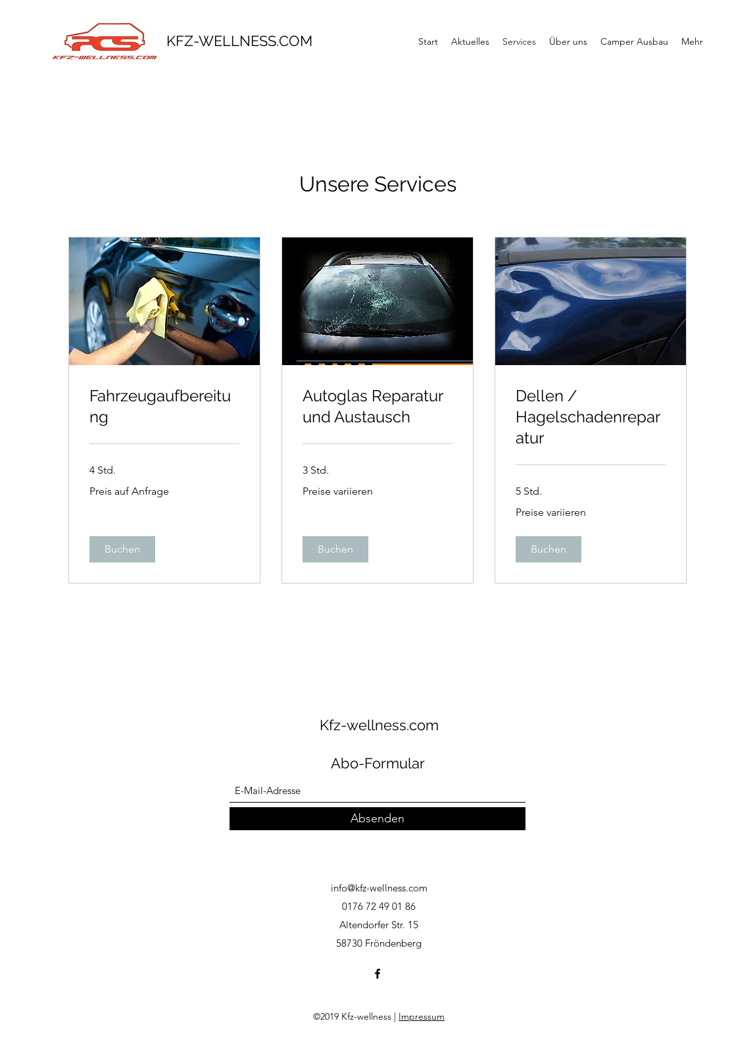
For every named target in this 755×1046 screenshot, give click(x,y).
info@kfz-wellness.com (379, 888)
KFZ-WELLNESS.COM (239, 40)
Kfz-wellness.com (379, 725)
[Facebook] (377, 973)
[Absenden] (377, 818)
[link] (164, 407)
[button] (122, 549)
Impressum (422, 1016)
